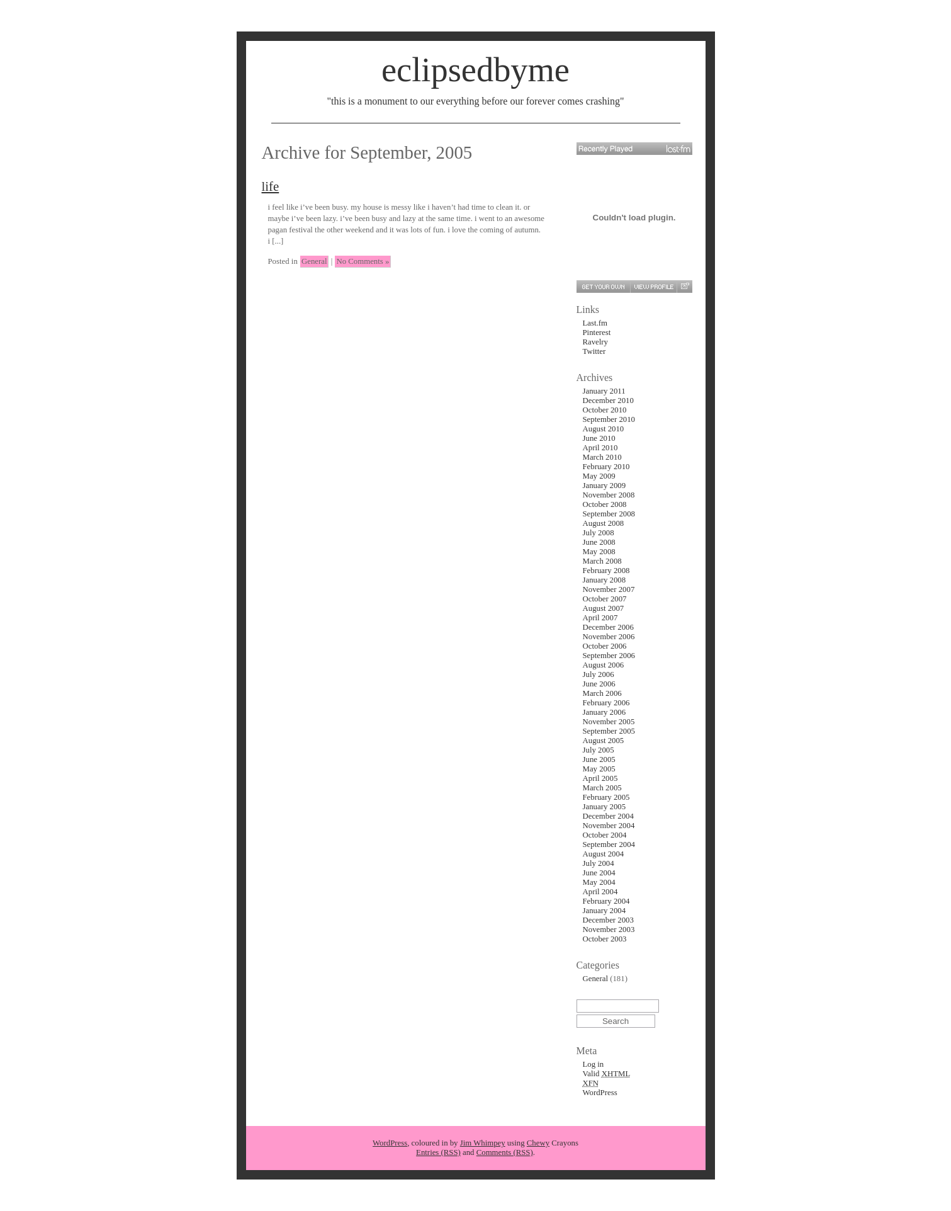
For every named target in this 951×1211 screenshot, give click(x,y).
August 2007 (603, 608)
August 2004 (603, 854)
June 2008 (599, 542)
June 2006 (599, 683)
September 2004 (609, 844)
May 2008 (599, 551)
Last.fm (595, 323)
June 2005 (599, 759)
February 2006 (606, 702)
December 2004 (608, 816)
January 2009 (604, 485)
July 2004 (598, 863)
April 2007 (600, 617)
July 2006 (598, 674)
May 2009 (599, 476)
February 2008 (606, 570)
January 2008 (604, 580)
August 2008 (603, 523)
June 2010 (599, 438)
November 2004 (609, 825)
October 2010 (605, 410)
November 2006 (609, 636)
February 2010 (606, 466)
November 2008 (609, 495)
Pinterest (597, 332)
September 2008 (609, 513)
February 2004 (606, 901)
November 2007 (609, 589)
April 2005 (600, 778)
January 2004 (604, 910)
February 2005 (606, 797)
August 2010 (603, 428)
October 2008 (605, 504)
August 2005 (603, 740)
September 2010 (609, 419)
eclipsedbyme (475, 70)
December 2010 (608, 400)
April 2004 (600, 891)
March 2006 (602, 693)
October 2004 (605, 835)
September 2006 (609, 655)
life (270, 186)
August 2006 (603, 665)
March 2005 (602, 787)
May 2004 (599, 882)
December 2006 (608, 627)
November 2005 (609, 721)
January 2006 (604, 712)
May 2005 (599, 769)
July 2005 (598, 750)
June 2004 (599, 872)
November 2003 (609, 929)
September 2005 (609, 731)
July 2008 (598, 532)
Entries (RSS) (438, 1152)
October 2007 (605, 598)
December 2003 (608, 920)
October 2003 (605, 939)
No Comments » (362, 261)
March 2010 (602, 457)
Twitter (594, 351)
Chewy (538, 1143)
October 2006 (605, 646)
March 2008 (602, 561)
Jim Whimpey (482, 1143)
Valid (607, 1073)
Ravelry (596, 342)
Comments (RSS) (504, 1152)
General (314, 261)
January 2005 (604, 806)
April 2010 (600, 447)
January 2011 (604, 391)
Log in (593, 1064)
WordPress (600, 1092)
